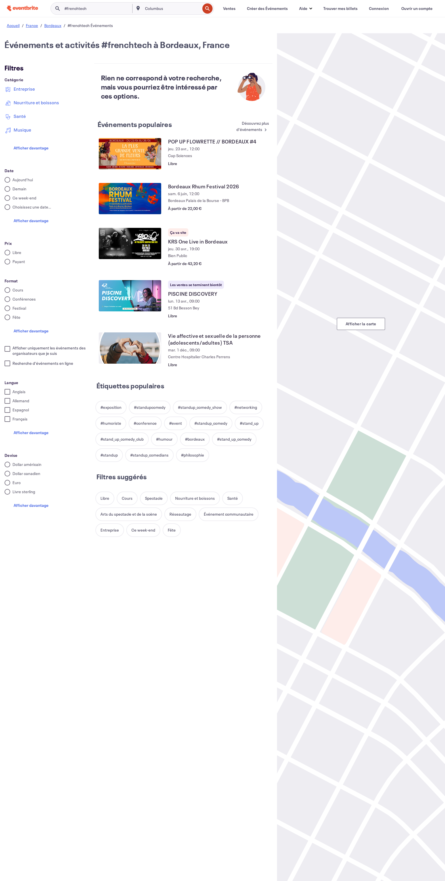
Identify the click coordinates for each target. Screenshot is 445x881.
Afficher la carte (361, 323)
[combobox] (172, 8)
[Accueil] (22, 8)
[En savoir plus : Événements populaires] (247, 127)
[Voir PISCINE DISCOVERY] (130, 295)
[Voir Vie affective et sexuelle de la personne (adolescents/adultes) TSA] (130, 348)
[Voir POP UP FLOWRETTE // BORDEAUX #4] (130, 153)
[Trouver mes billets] (340, 8)
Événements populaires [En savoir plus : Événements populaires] (135, 124)
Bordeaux (52, 25)
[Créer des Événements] (267, 8)
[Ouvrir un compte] (417, 8)
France (32, 25)
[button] (305, 8)
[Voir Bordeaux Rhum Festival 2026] (130, 198)
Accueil (13, 25)
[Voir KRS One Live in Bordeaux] (130, 243)
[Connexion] (378, 8)
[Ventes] (229, 8)
